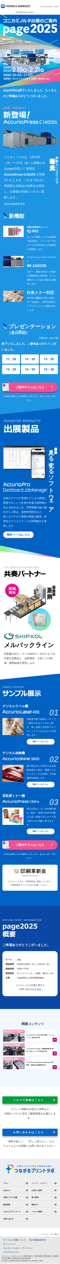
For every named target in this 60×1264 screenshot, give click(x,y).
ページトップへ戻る (49, 1235)
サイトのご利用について (14, 1240)
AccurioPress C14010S (19, 174)
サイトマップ (9, 1244)
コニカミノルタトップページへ (17, 1248)
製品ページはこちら (18, 534)
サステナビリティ (11, 1252)
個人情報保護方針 (37, 1240)
